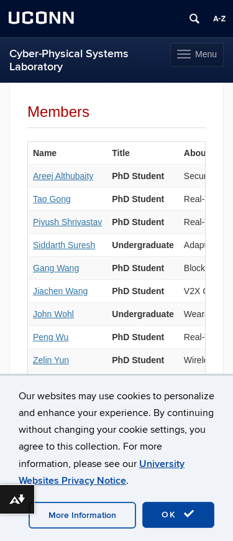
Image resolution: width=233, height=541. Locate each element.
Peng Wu (50, 337)
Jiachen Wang (60, 291)
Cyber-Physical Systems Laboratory (69, 60)
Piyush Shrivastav (67, 222)
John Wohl (53, 314)
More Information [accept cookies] (82, 515)
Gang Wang (56, 268)
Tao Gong (52, 199)
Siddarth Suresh (64, 245)
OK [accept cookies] (178, 514)
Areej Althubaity (63, 176)
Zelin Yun (51, 360)
